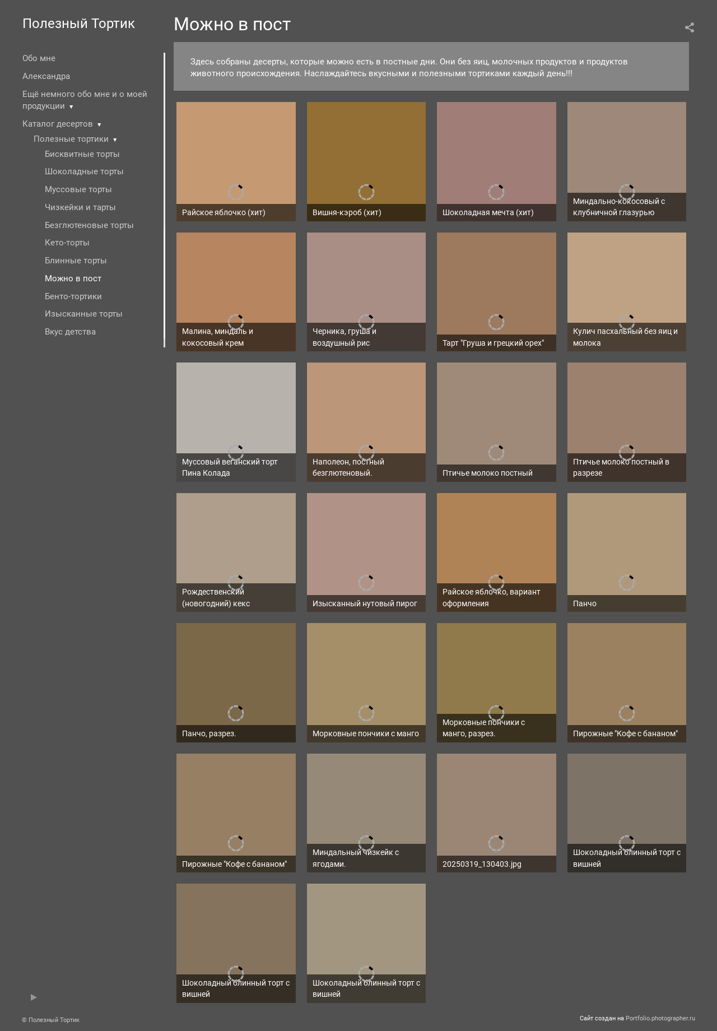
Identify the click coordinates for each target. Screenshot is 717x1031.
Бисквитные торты (82, 154)
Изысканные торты (84, 314)
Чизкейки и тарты (80, 207)
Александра (46, 76)
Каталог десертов (57, 124)
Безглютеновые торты (89, 225)
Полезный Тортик (78, 23)
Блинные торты (76, 261)
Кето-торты (67, 243)
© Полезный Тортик (51, 1020)
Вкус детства (70, 332)
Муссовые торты (78, 189)
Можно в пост (73, 278)
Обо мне (38, 58)
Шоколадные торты (84, 171)
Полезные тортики (71, 139)
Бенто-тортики (73, 296)
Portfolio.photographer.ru (660, 1018)
